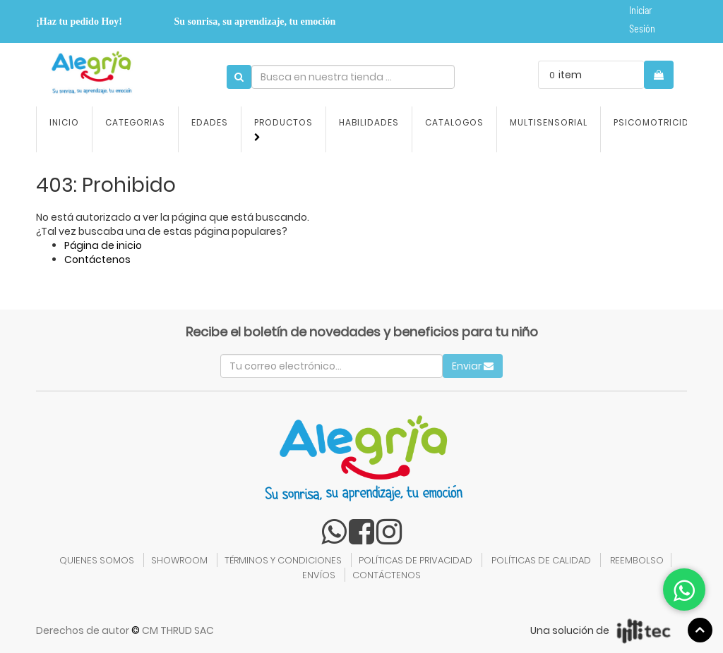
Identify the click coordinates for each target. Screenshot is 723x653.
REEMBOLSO (637, 560)
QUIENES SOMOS (96, 560)
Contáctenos (97, 259)
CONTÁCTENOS (386, 575)
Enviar (473, 366)
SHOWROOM (179, 560)
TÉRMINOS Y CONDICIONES (283, 560)
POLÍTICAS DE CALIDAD (541, 560)
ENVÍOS (318, 575)
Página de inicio (103, 245)
